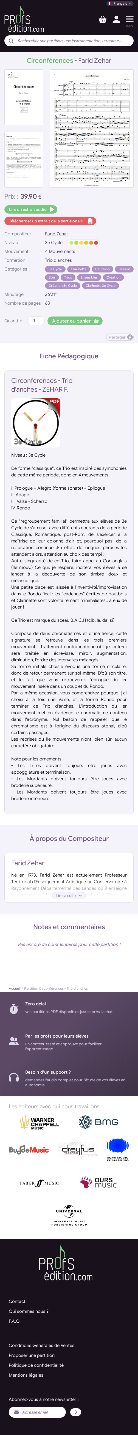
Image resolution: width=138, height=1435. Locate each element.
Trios (68, 277)
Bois (52, 277)
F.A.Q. (15, 1321)
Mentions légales (26, 1375)
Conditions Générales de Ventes (41, 1345)
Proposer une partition (32, 1355)
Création (113, 277)
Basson (124, 269)
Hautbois (102, 269)
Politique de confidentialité (36, 1365)
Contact (17, 1301)
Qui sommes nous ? (29, 1311)
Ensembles (89, 277)
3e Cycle (55, 269)
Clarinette (78, 269)
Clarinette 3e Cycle (101, 285)
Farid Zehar (56, 234)
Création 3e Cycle (63, 285)
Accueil (15, 988)
